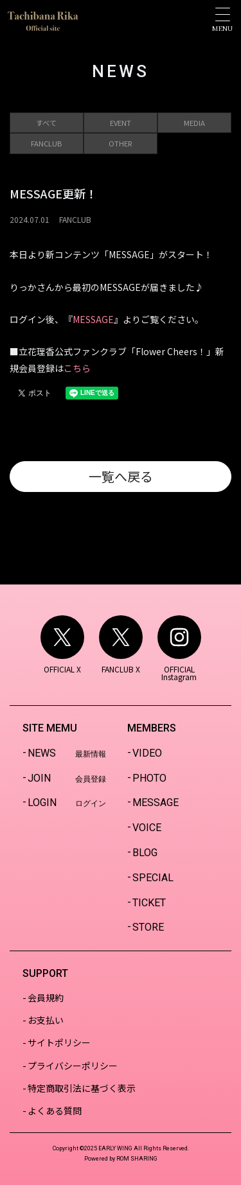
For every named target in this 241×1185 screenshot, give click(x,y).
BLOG (144, 853)
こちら (77, 368)
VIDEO (147, 753)
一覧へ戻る (121, 476)
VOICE (146, 827)
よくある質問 (55, 1110)
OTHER (120, 143)
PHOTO (149, 778)
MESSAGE (93, 319)
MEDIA (194, 123)
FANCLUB (46, 143)
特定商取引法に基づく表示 (82, 1088)
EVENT (120, 123)
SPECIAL (153, 878)
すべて (46, 123)
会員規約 (46, 997)
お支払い (46, 1020)
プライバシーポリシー (73, 1065)
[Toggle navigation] (222, 19)
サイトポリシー (59, 1042)
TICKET (149, 903)
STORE (148, 927)
